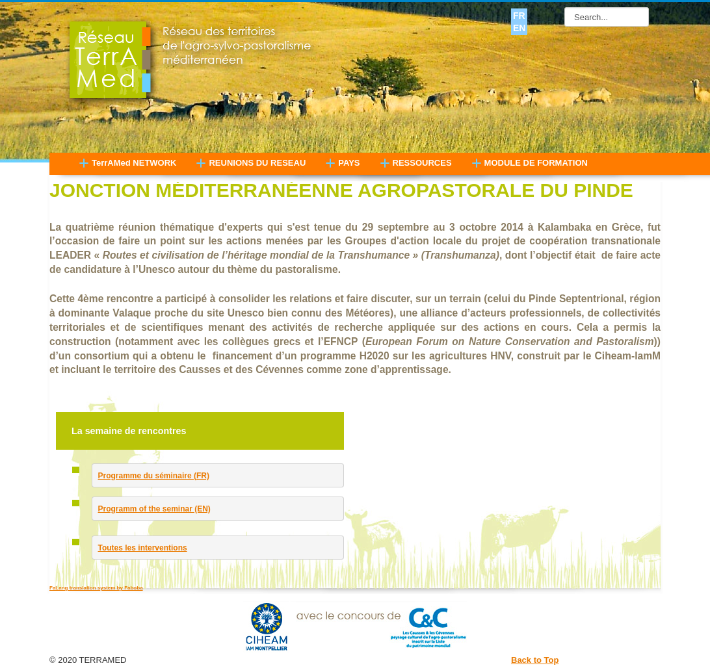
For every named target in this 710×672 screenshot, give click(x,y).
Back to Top (535, 660)
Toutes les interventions (142, 547)
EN (519, 28)
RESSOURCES (422, 163)
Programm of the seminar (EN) (154, 508)
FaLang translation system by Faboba (96, 588)
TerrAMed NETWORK (134, 163)
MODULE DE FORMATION (536, 163)
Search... (564, 7)
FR (519, 15)
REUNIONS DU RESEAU (257, 163)
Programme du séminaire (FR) (153, 475)
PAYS (349, 163)
